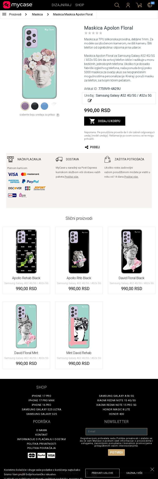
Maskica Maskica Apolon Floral (73, 14)
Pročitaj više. (72, 176)
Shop (79, 5)
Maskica (37, 14)
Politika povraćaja (41, 448)
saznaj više (134, 472)
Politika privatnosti (41, 443)
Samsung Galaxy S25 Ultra (42, 409)
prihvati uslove (102, 472)
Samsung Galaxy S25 (41, 413)
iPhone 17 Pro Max (41, 400)
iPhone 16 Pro (41, 404)
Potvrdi (116, 452)
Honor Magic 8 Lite (116, 409)
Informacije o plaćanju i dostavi (41, 439)
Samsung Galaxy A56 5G (116, 395)
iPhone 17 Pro (41, 395)
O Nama (41, 430)
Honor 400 (116, 413)
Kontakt (41, 434)
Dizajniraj (61, 5)
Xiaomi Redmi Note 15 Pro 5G (116, 404)
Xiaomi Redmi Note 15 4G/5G (116, 400)
